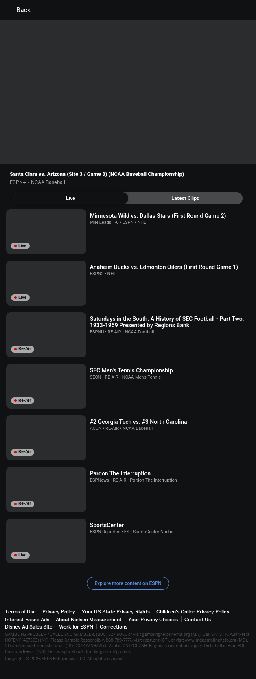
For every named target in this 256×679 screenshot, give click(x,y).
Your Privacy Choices (153, 619)
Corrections (113, 627)
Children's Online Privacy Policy (193, 612)
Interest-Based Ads (27, 619)
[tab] (70, 198)
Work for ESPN (76, 627)
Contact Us (197, 619)
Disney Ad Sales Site (29, 627)
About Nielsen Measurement (89, 619)
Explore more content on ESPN (128, 583)
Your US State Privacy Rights (116, 612)
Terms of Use (20, 612)
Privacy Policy (58, 612)
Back (19, 10)
